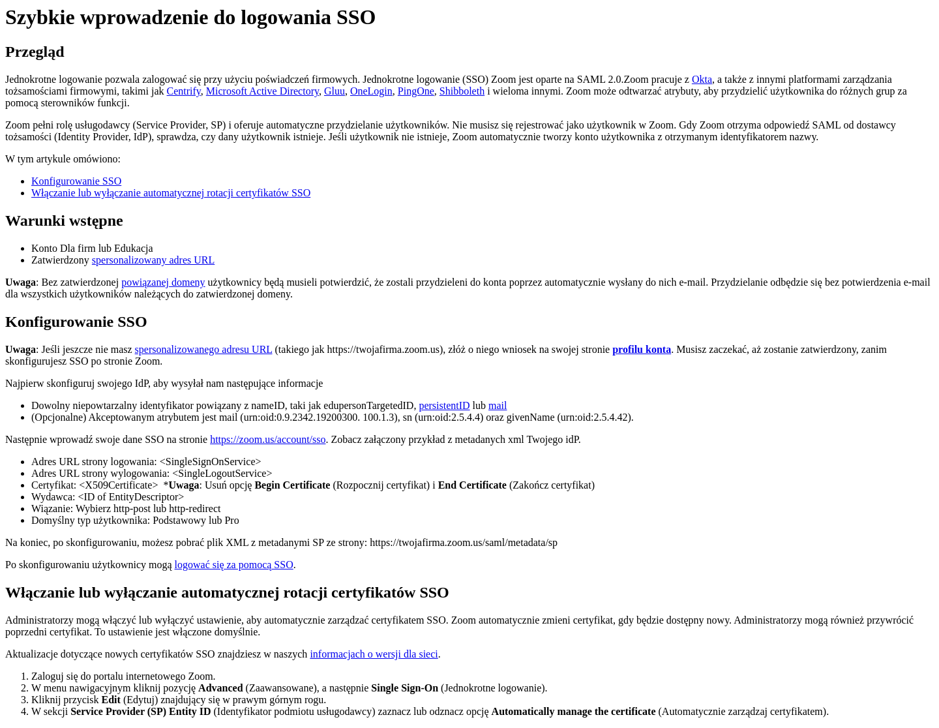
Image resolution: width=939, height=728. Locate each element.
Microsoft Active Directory (262, 91)
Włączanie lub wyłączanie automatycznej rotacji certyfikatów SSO (170, 192)
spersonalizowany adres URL (153, 259)
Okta (702, 79)
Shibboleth (462, 91)
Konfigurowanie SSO (76, 181)
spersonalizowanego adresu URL (204, 349)
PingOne (416, 91)
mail (497, 405)
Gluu (334, 91)
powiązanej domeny (163, 282)
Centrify (184, 91)
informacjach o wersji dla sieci (374, 654)
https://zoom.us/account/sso (267, 439)
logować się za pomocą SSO (234, 564)
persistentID (444, 405)
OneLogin (371, 91)
